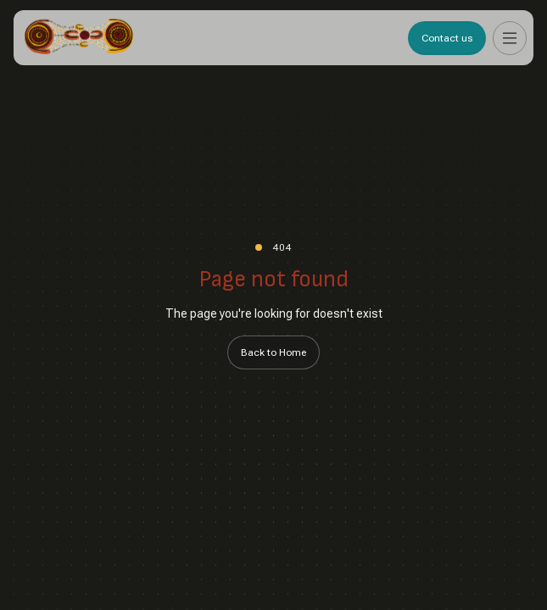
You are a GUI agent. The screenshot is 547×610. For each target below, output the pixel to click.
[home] (79, 37)
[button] (510, 38)
